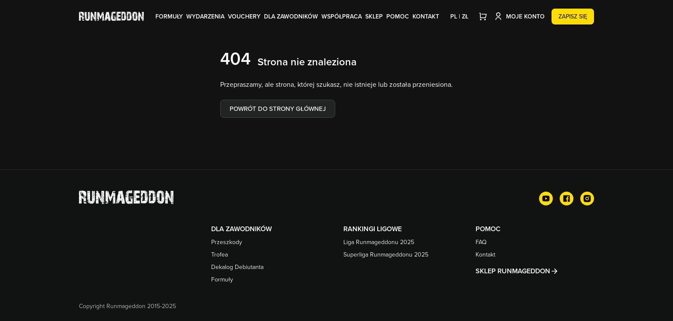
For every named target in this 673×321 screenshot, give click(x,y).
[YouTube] (546, 198)
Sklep (374, 16)
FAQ (481, 242)
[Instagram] (587, 198)
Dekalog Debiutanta (237, 267)
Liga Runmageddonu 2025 (378, 242)
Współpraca (341, 16)
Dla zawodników (291, 16)
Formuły (169, 16)
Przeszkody (226, 242)
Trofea (219, 254)
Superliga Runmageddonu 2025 (385, 254)
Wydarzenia (205, 16)
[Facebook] (566, 198)
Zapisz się (572, 16)
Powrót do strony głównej (278, 108)
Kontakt (425, 16)
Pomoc (397, 16)
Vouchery (244, 16)
